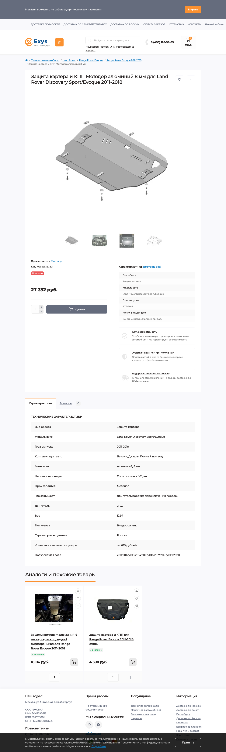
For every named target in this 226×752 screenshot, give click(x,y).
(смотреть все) (152, 266)
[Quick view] (78, 591)
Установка (176, 24)
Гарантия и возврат (187, 730)
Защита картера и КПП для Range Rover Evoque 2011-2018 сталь (111, 639)
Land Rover (69, 60)
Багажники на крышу (143, 714)
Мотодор (56, 261)
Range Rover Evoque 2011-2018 (123, 60)
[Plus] (41, 307)
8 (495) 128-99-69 (162, 42)
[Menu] (59, 42)
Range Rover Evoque (91, 60)
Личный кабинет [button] (214, 24)
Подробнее (99, 746)
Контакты (194, 24)
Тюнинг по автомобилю (45, 60)
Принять (188, 742)
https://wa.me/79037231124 (89, 724)
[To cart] (74, 662)
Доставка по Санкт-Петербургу (85, 24)
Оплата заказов (154, 24)
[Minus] (41, 312)
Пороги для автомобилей (146, 710)
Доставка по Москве (45, 24)
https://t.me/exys (98, 724)
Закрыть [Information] (193, 9)
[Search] (89, 40)
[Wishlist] (78, 598)
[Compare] (78, 606)
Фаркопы (136, 718)
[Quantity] (35, 309)
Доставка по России (125, 24)
